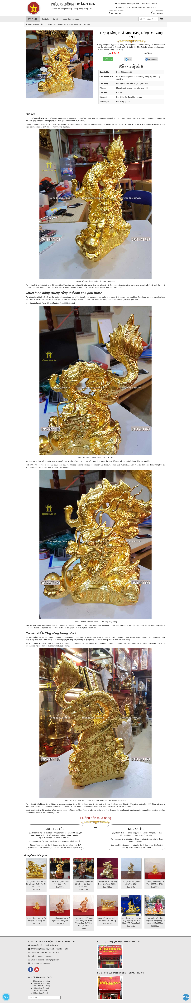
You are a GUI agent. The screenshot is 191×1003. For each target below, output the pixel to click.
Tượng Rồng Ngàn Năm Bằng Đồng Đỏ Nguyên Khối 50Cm (83, 884)
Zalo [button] (128, 59)
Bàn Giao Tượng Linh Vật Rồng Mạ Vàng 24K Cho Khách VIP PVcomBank (131, 920)
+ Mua (108, 59)
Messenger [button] (151, 59)
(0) (163, 20)
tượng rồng (48, 24)
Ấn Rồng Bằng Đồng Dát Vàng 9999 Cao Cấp (57, 303)
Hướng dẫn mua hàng (70, 19)
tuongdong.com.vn (45, 956)
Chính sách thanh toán (41, 983)
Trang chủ (31, 24)
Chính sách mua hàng (41, 981)
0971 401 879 (158, 13)
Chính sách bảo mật (40, 993)
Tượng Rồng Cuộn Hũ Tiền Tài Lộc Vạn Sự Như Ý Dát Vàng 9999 (36, 884)
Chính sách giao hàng (41, 986)
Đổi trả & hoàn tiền (40, 991)
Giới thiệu (45, 19)
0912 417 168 (116, 13)
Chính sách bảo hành (41, 988)
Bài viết (55, 19)
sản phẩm (39, 24)
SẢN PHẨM (33, 19)
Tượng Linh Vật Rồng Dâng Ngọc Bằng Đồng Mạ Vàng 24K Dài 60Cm (155, 920)
